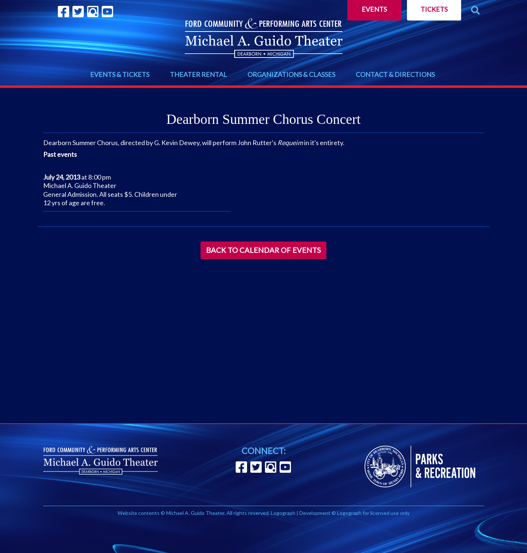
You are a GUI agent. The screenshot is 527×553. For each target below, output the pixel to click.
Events (374, 9)
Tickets (434, 9)
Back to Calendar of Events (263, 250)
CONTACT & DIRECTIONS (395, 74)
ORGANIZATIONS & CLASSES (291, 74)
